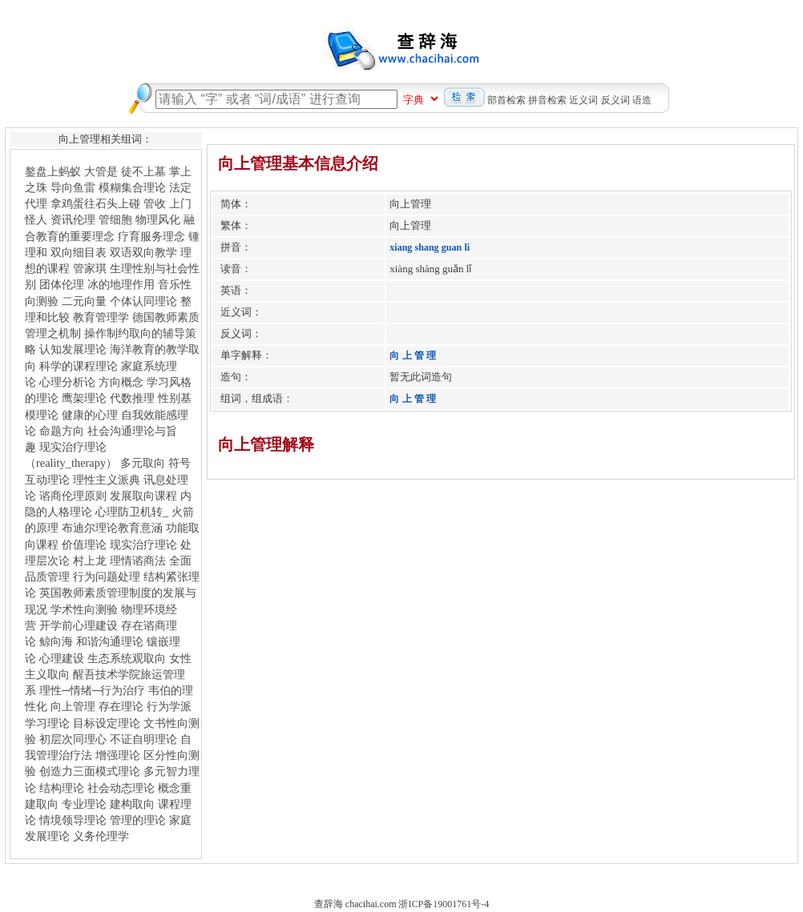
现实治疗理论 (143, 544)
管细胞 (115, 219)
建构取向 (132, 803)
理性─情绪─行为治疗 (92, 690)
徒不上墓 (143, 171)
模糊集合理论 (132, 187)
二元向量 (84, 301)
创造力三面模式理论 (89, 771)
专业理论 (84, 803)
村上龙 (90, 560)
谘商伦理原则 (73, 495)
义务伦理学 (101, 836)
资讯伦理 (72, 219)
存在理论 (121, 706)
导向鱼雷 (72, 187)
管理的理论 (138, 820)
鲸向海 (56, 641)
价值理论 (84, 544)
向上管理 (72, 706)
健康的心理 (90, 414)
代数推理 (132, 398)
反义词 (615, 100)
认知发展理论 (73, 349)
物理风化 (157, 219)
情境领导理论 (73, 820)
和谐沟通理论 (109, 641)
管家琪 (90, 268)
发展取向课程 (143, 495)
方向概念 (121, 382)
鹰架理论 (84, 398)
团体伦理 (61, 284)
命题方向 (61, 430)
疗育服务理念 (151, 236)
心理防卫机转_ (131, 511)
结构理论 (61, 787)
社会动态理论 (121, 787)
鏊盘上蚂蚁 (53, 171)
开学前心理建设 (78, 625)
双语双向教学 (143, 252)
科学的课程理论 (78, 366)
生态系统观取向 (126, 658)
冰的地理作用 (121, 284)
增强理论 (117, 755)
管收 (154, 203)
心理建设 (61, 658)
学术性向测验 (84, 609)
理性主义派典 (106, 479)
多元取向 (142, 462)
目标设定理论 (106, 723)
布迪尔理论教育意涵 (112, 527)
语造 (642, 100)
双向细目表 (78, 252)
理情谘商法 (138, 560)
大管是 (101, 171)
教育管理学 (101, 317)
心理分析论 (67, 382)
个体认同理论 (143, 301)
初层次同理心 (73, 739)
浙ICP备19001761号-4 (443, 904)
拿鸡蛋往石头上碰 (95, 203)
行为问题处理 (106, 576)
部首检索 (506, 100)
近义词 (583, 100)
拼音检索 (547, 100)
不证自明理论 (143, 739)
